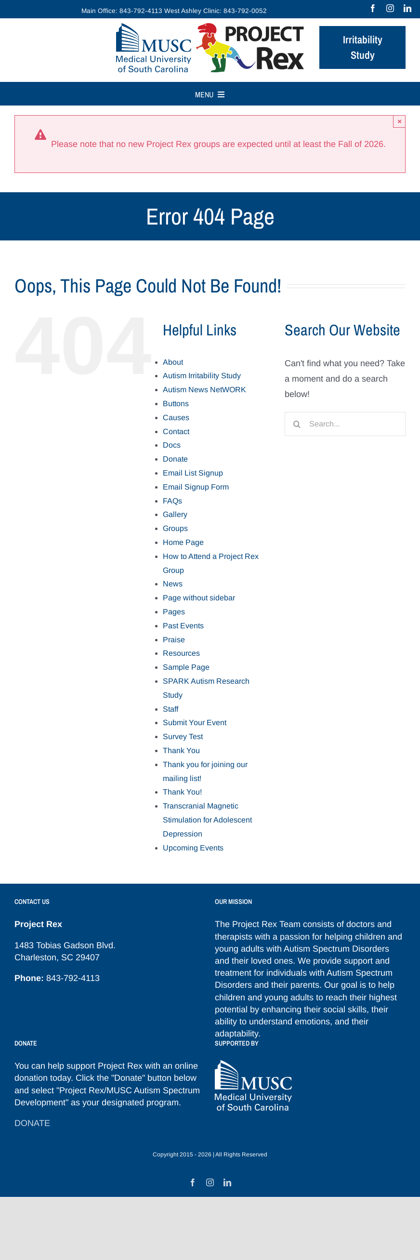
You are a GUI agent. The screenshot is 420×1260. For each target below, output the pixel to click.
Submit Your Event (194, 722)
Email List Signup (193, 473)
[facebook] (373, 8)
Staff (170, 709)
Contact (176, 431)
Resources (181, 653)
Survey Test (183, 736)
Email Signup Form (196, 487)
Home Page (183, 542)
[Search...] (345, 424)
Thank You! (182, 792)
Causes (176, 417)
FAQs (172, 501)
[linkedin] (407, 8)
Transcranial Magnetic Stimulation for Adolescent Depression (207, 820)
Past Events (183, 626)
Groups (175, 528)
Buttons (176, 403)
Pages (174, 612)
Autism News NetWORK (204, 389)
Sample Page (186, 667)
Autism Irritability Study (202, 375)
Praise (174, 640)
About (173, 362)
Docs (172, 445)
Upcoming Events (193, 848)
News (173, 584)
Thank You (181, 750)
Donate (175, 459)
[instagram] (390, 8)
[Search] (297, 424)
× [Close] (399, 121)
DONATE (32, 1123)
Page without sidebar (199, 598)
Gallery (175, 514)
